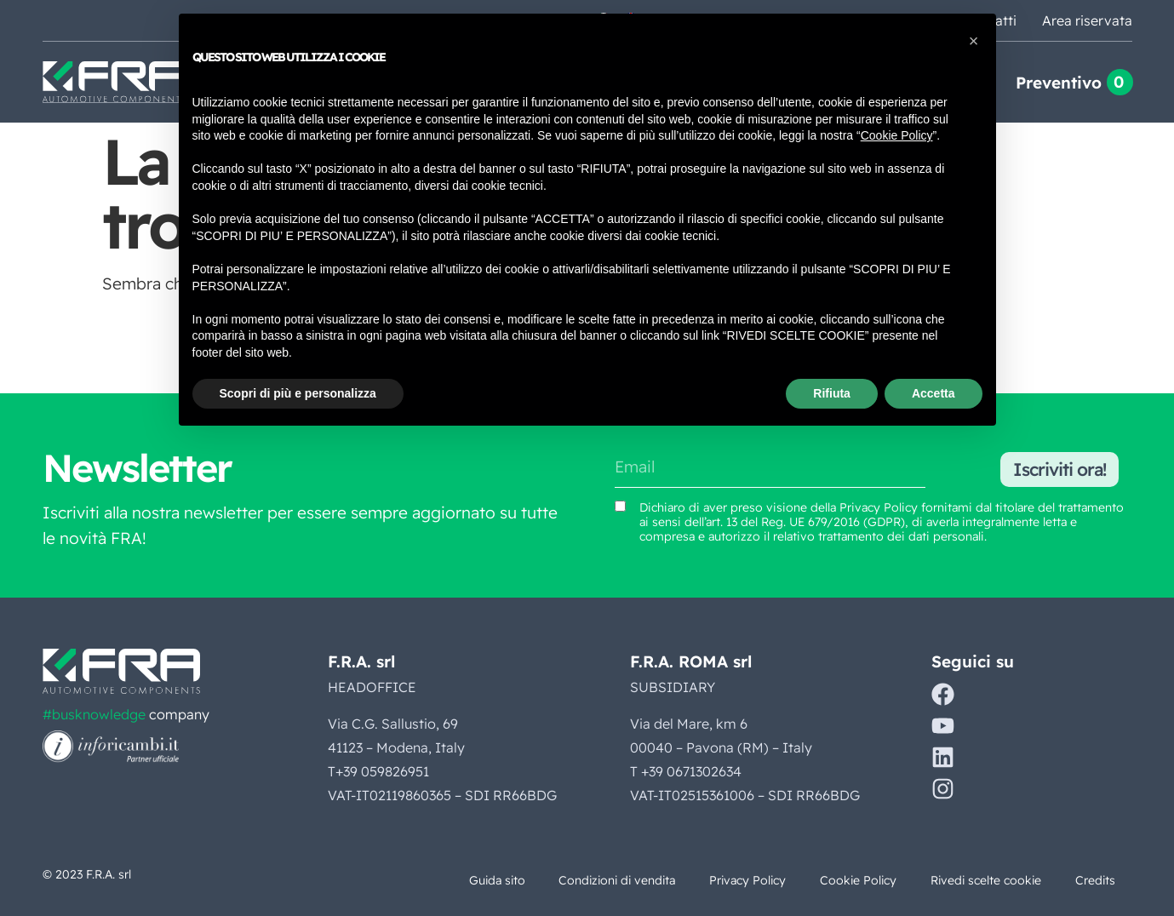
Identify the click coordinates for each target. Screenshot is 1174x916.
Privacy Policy (741, 880)
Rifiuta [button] (831, 393)
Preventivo (1059, 82)
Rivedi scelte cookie (983, 880)
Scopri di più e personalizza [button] (298, 393)
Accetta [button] (933, 393)
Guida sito (484, 880)
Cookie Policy (854, 880)
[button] (974, 40)
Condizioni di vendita (607, 880)
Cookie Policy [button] (897, 135)
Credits (1094, 880)
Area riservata (1087, 20)
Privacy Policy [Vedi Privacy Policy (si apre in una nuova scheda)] (878, 507)
